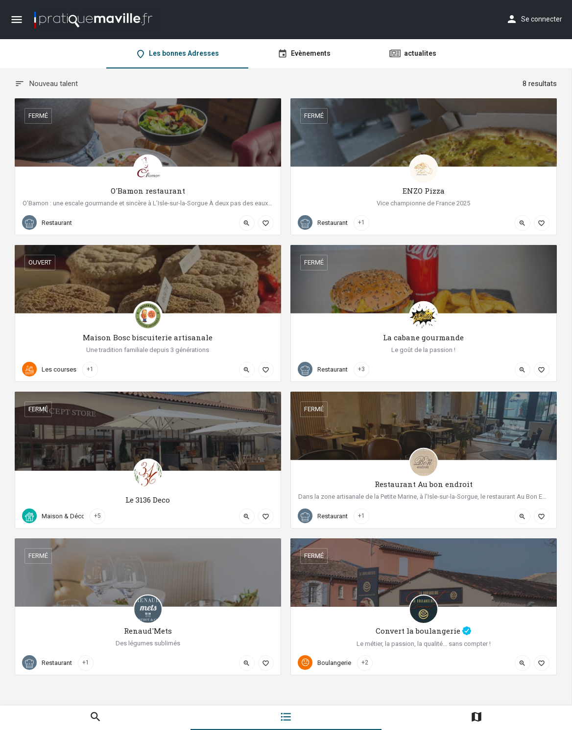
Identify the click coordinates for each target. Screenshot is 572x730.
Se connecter (541, 19)
